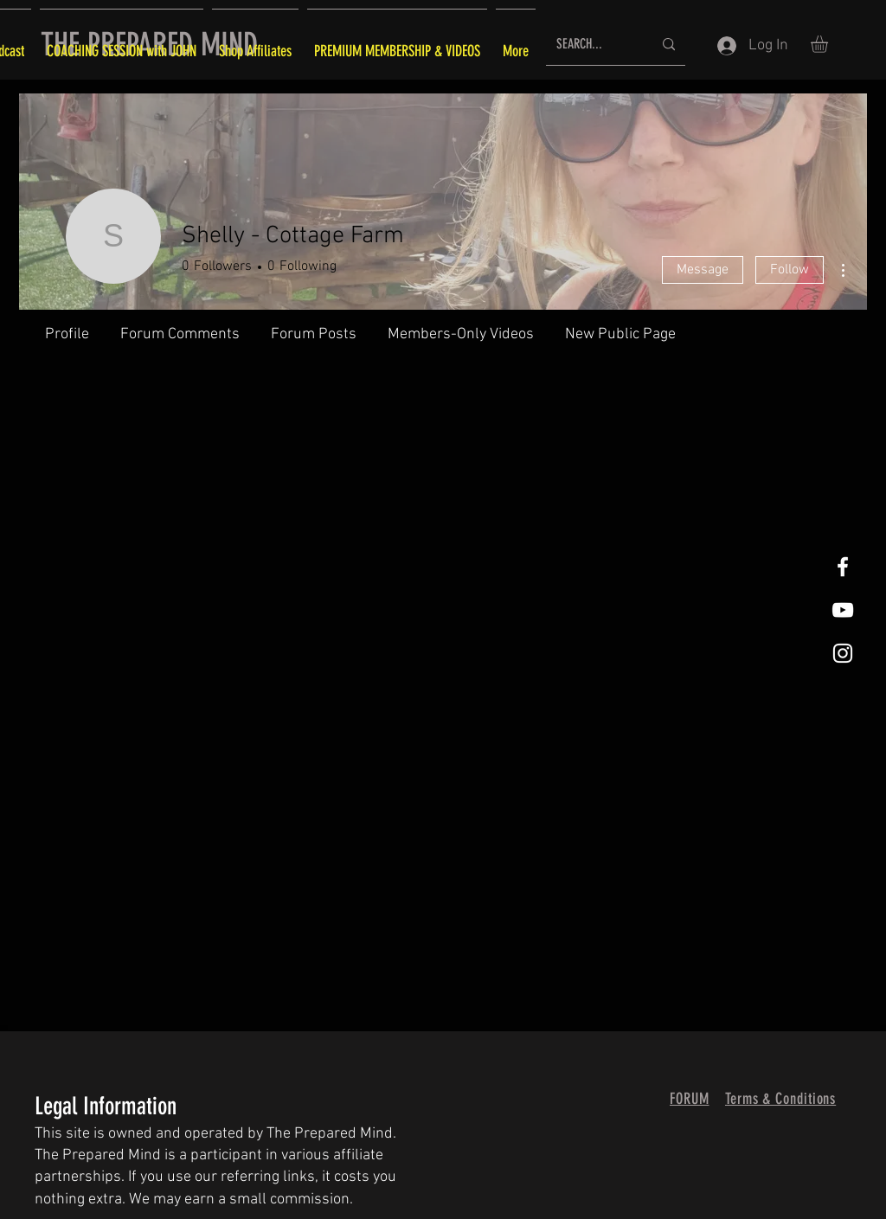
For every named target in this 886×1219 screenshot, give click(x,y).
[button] (829, 44)
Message (703, 270)
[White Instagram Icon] (843, 653)
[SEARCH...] (591, 44)
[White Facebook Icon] (843, 567)
